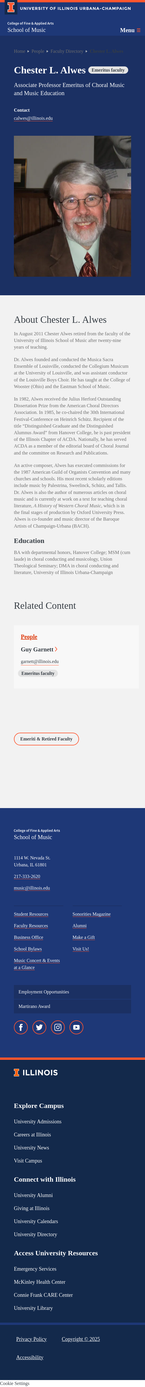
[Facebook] (21, 1027)
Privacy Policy (31, 1339)
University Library (33, 1308)
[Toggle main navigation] (130, 30)
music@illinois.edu (32, 888)
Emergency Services (35, 1269)
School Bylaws (28, 948)
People (38, 51)
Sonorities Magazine (92, 914)
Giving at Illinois (31, 1208)
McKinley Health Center (39, 1282)
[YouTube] (76, 1027)
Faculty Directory (67, 51)
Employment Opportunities (44, 991)
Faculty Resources (31, 925)
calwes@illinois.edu (33, 118)
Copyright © (81, 1339)
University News (31, 1148)
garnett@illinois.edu (40, 661)
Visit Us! (81, 948)
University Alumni (33, 1195)
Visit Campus (28, 1161)
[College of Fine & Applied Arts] (31, 24)
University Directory (35, 1234)
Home (19, 51)
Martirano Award (34, 1006)
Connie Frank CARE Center (43, 1295)
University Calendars (36, 1221)
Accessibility (29, 1357)
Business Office (28, 937)
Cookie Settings (15, 1383)
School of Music (27, 30)
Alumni (80, 925)
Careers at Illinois (32, 1135)
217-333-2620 (27, 876)
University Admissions (38, 1122)
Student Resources (31, 914)
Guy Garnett (39, 649)
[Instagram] (58, 1027)
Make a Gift (84, 937)
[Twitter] (39, 1027)
